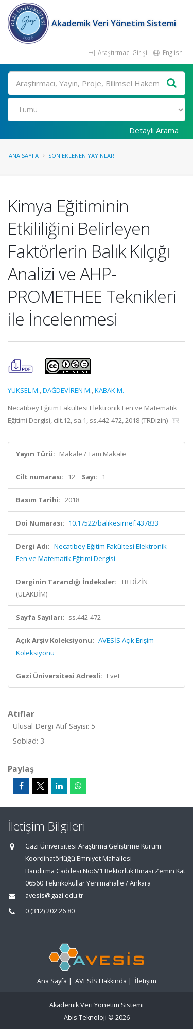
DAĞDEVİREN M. (67, 390)
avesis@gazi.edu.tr (54, 895)
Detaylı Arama (154, 130)
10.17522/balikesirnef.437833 (113, 523)
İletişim (145, 981)
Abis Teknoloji (85, 1017)
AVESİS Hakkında (101, 981)
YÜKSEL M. (24, 390)
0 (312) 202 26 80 (50, 911)
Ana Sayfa (24, 155)
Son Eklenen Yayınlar (81, 155)
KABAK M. (109, 390)
